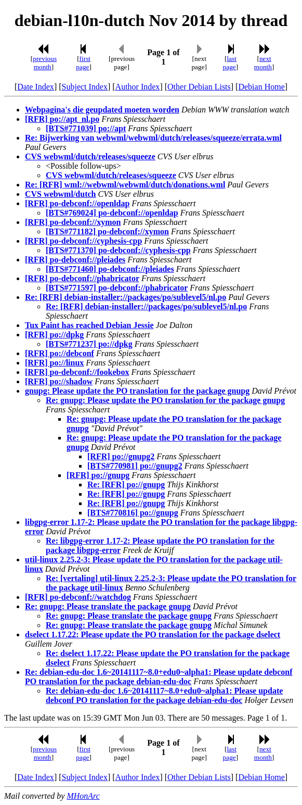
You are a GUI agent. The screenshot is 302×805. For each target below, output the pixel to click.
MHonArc (83, 795)
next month (263, 63)
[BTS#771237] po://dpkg (89, 343)
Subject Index (85, 86)
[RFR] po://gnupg (98, 475)
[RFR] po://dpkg (54, 334)
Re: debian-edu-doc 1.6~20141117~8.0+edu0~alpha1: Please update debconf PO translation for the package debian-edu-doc (159, 677)
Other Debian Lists (199, 86)
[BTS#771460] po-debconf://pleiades (110, 269)
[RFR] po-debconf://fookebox (77, 372)
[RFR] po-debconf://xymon (73, 222)
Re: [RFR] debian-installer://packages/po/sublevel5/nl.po (125, 297)
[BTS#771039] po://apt (86, 128)
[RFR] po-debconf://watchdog (78, 597)
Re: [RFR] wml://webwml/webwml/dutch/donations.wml (125, 184)
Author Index (137, 86)
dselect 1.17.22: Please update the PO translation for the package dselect (152, 634)
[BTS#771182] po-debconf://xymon (107, 231)
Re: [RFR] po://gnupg (126, 484)
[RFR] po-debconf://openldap (77, 203)
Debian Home (261, 86)
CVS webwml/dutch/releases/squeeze (90, 156)
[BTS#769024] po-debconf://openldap (112, 212)
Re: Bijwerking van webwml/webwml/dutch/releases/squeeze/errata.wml (153, 137)
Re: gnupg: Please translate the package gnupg (108, 606)
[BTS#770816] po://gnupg (132, 512)
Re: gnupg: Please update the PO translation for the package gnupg (165, 400)
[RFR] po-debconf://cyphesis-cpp (83, 240)
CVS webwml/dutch (60, 194)
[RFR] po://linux (54, 362)
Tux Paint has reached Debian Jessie (89, 325)
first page (83, 63)
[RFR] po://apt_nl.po (62, 119)
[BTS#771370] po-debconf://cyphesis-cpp (118, 250)
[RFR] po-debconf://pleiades (75, 259)
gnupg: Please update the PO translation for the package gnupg (137, 390)
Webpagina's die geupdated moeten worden (102, 109)
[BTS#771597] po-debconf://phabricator (117, 287)
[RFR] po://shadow (59, 381)
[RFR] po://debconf (59, 353)
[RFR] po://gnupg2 (120, 456)
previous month (45, 63)
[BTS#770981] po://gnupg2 (134, 465)
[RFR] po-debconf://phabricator (82, 278)
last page (230, 63)
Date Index (35, 86)
